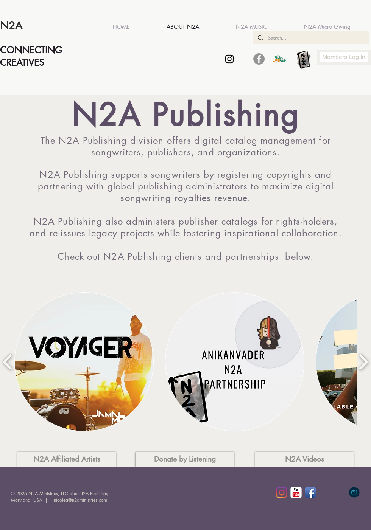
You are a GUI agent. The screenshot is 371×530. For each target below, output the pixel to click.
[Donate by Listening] (185, 459)
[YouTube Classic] (296, 492)
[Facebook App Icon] (310, 492)
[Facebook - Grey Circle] (259, 59)
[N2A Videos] (304, 459)
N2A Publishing (93, 140)
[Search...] (310, 37)
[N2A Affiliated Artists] (66, 459)
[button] (84, 361)
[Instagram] (281, 492)
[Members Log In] (344, 57)
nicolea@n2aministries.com (80, 500)
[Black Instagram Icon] (229, 59)
